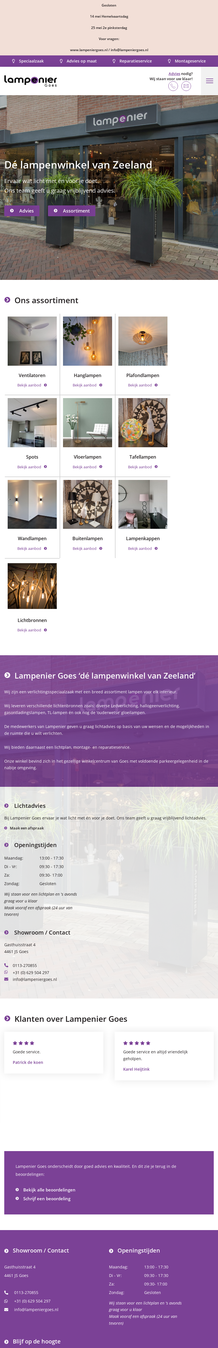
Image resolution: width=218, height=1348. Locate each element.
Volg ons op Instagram (30, 1296)
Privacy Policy (149, 1330)
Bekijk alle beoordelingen (49, 1098)
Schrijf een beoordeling (46, 1107)
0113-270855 (20, 874)
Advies (174, 73)
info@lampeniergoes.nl (30, 888)
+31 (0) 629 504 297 (26, 881)
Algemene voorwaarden (102, 1330)
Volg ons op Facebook (29, 1287)
